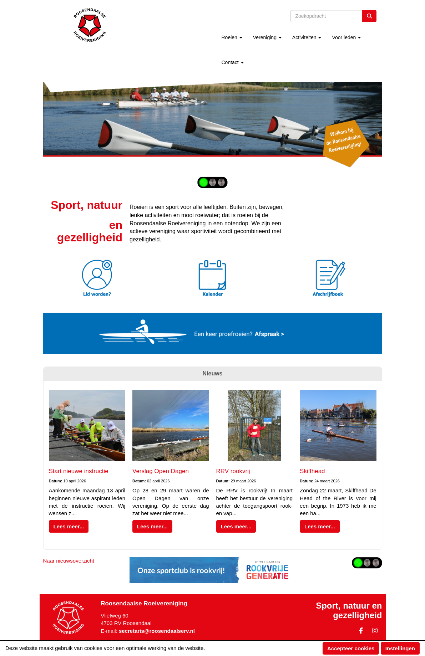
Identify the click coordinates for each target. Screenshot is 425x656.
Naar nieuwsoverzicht (68, 561)
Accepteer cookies (351, 648)
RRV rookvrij (233, 471)
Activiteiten (307, 37)
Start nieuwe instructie (78, 471)
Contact (232, 62)
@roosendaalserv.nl (157, 631)
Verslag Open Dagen (160, 471)
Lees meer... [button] (69, 526)
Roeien (231, 37)
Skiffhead (312, 471)
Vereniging (267, 37)
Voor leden (346, 37)
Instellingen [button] (400, 648)
